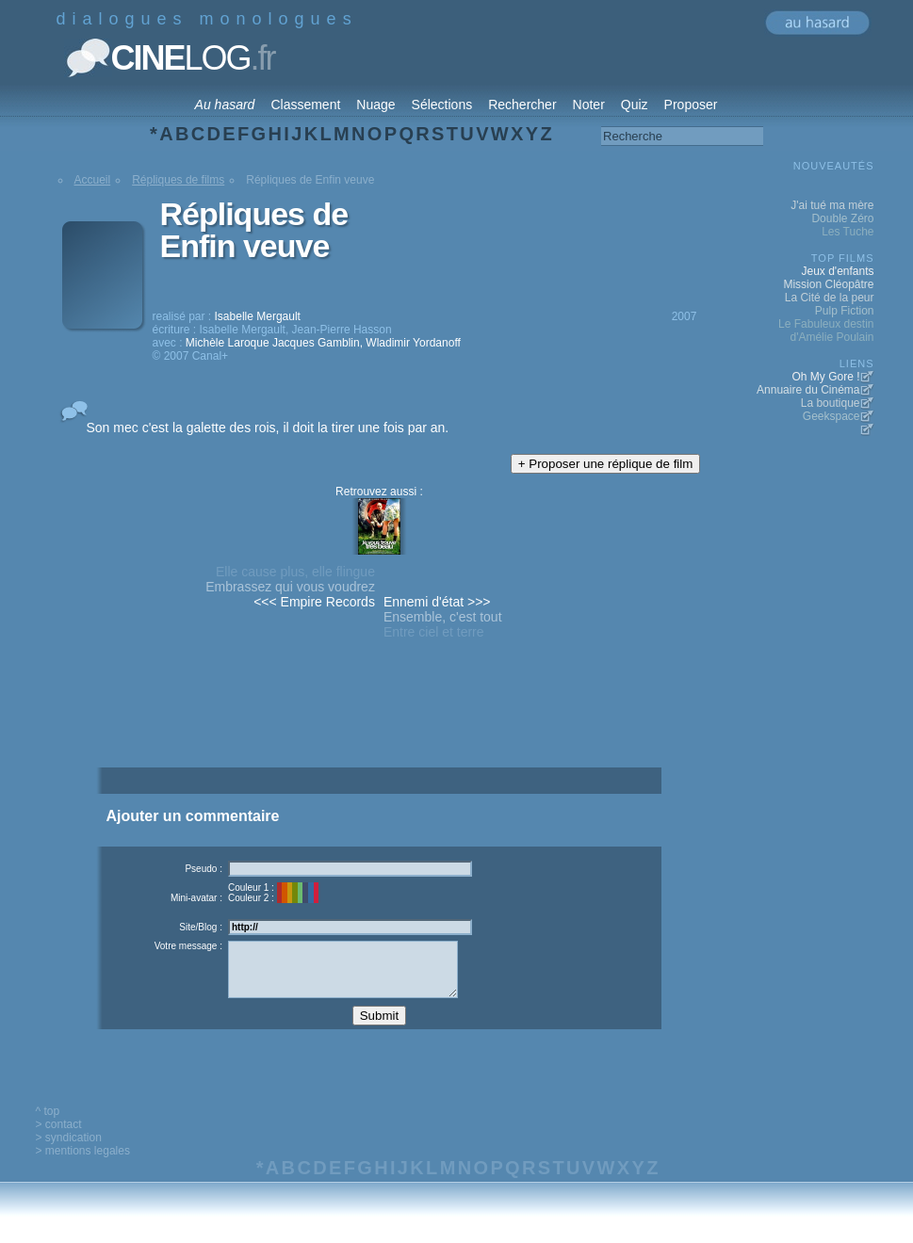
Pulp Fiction (844, 310)
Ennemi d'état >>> (437, 601)
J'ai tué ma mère (832, 205)
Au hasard (225, 104)
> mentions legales (83, 1164)
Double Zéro (842, 218)
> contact (59, 1138)
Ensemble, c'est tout (442, 616)
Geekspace (831, 416)
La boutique (830, 403)
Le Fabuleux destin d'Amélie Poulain (825, 330)
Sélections (442, 104)
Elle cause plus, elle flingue (295, 571)
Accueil (92, 179)
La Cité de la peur (829, 297)
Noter (589, 104)
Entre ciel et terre (433, 631)
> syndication (69, 1151)
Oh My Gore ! (825, 376)
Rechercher (522, 104)
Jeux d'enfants (837, 271)
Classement (305, 104)
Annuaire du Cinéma (808, 389)
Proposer (691, 104)
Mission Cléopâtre (828, 284)
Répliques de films (178, 179)
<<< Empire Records (314, 601)
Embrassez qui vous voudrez (290, 586)
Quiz (634, 104)
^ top (48, 1125)
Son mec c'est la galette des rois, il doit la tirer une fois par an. (268, 427)
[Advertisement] (378, 736)
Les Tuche (847, 231)
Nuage (375, 104)
